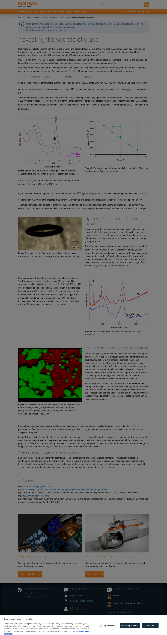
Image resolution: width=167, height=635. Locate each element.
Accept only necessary (130, 628)
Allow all (150, 628)
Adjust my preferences (107, 628)
